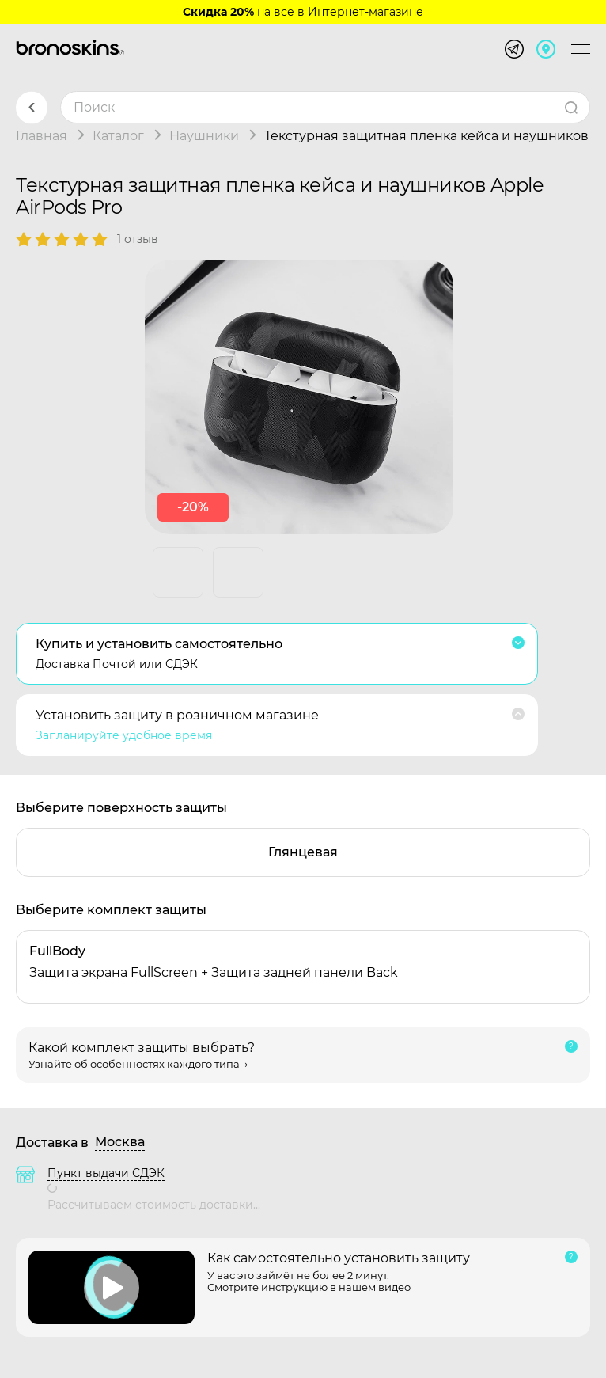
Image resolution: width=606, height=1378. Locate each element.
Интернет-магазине (365, 12)
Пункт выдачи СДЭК (106, 1173)
